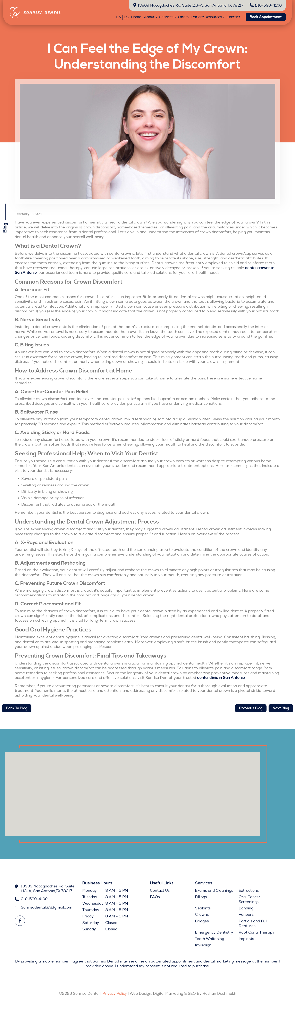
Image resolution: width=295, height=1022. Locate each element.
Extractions (249, 892)
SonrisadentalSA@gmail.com (46, 909)
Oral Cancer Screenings (249, 901)
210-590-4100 (266, 5)
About (149, 17)
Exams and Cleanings (214, 892)
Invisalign (203, 947)
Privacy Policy (114, 993)
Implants (246, 940)
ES (126, 17)
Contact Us (160, 892)
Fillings (201, 898)
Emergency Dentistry (214, 934)
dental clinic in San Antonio (221, 677)
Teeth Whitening (209, 940)
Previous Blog (255, 708)
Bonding (246, 909)
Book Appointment (266, 17)
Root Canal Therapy (256, 934)
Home (136, 17)
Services (166, 17)
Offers (183, 17)
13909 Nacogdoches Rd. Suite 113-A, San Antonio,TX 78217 (188, 5)
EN (118, 17)
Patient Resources (206, 17)
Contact (233, 17)
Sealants (203, 909)
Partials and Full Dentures (253, 925)
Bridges (202, 922)
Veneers (246, 916)
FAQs (155, 898)
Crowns (202, 916)
